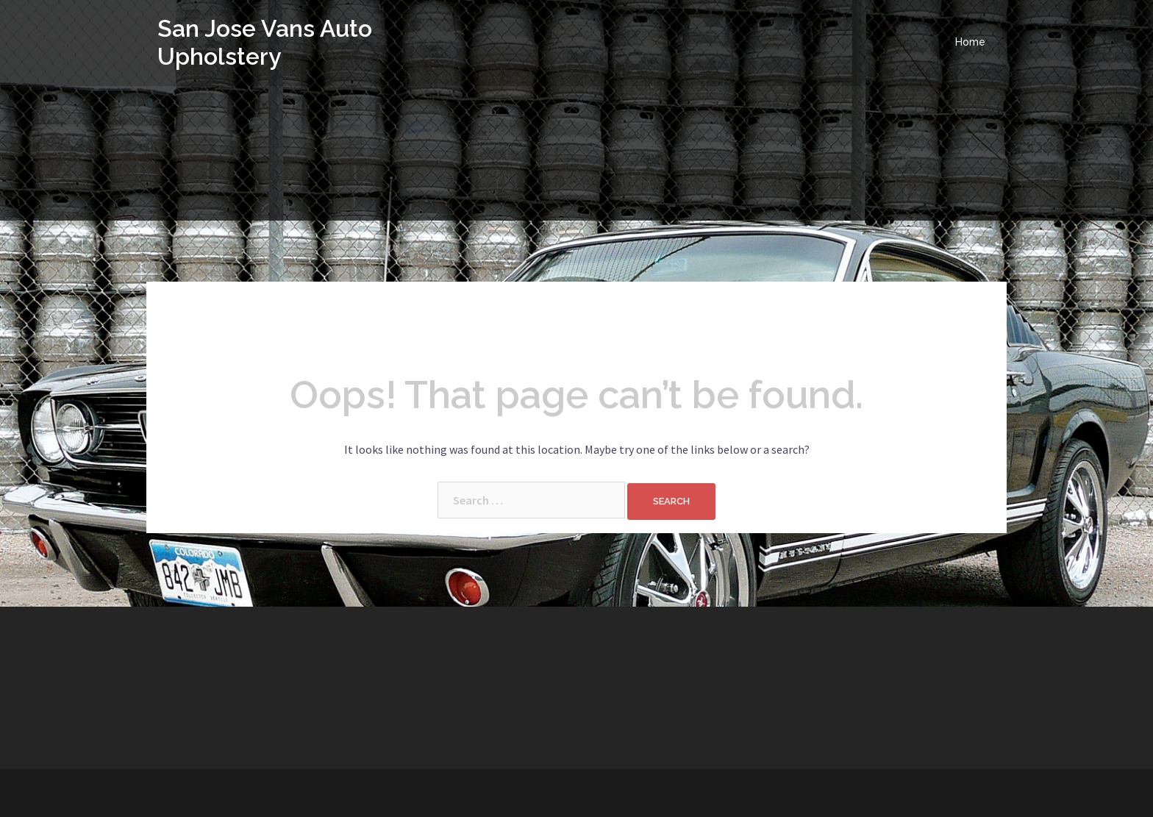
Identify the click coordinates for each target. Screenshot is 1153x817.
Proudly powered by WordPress (235, 792)
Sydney (378, 792)
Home (970, 42)
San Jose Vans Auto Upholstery (265, 42)
